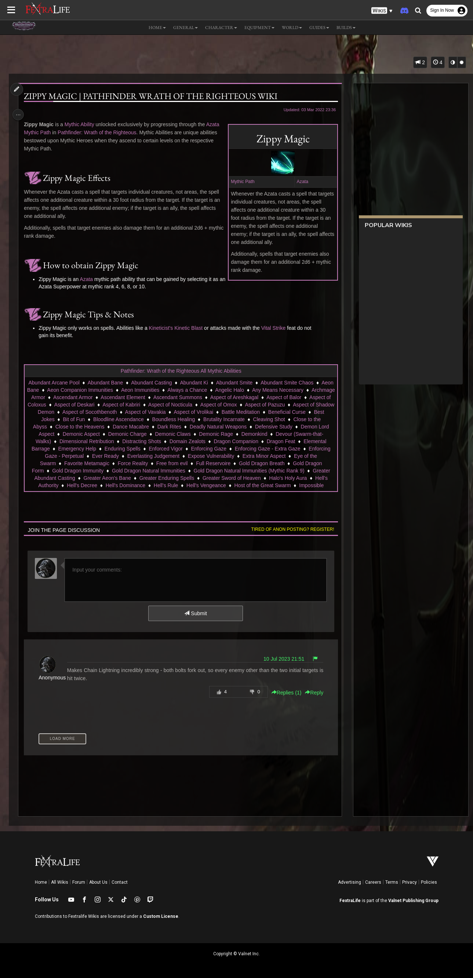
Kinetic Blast (190, 328)
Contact (120, 882)
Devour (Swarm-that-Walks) (161, 441)
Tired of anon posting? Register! (289, 529)
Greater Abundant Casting (215, 478)
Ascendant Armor (150, 397)
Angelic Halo (276, 390)
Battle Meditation (92, 419)
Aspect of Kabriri (227, 405)
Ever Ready (267, 456)
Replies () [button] (284, 693)
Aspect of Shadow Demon (145, 412)
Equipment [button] (259, 27)
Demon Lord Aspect (185, 434)
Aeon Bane (72, 390)
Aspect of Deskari (180, 405)
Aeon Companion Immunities (127, 390)
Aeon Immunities (186, 390)
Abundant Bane (123, 383)
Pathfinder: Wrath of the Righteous (98, 132)
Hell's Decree (245, 485)
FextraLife (350, 900)
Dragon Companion (89, 449)
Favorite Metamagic (240, 463)
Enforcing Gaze (84, 456)
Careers (373, 882)
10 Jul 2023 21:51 (281, 659)
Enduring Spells (272, 449)
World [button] (292, 27)
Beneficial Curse (138, 419)
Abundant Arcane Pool (71, 383)
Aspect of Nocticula (276, 405)
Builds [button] (346, 27)
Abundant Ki (212, 383)
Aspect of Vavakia (265, 412)
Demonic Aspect (235, 434)
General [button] (185, 27)
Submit (195, 613)
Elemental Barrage (178, 449)
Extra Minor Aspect (139, 463)
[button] (382, 10)
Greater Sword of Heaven (105, 485)
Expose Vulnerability (86, 463)
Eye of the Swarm (189, 463)
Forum (78, 882)
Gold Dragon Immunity (235, 471)
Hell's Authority (205, 485)
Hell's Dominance (289, 485)
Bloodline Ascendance (255, 419)
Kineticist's (163, 328)
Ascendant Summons (255, 397)
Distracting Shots (284, 441)
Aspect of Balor (85, 405)
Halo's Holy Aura (161, 485)
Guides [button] (319, 27)
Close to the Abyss (178, 427)
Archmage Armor (103, 397)
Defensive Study (136, 434)
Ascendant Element (200, 397)
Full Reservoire (78, 471)
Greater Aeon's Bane (278, 478)
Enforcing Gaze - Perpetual (215, 456)
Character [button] (221, 27)
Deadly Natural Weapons (80, 434)
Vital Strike (275, 328)
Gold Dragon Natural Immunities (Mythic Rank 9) (122, 478)
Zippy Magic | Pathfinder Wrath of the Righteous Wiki (152, 96)
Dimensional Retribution (229, 441)
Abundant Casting (169, 383)
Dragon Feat (134, 449)
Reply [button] (311, 693)
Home (41, 882)
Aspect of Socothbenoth (210, 412)
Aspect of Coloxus (131, 405)
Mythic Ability (81, 124)
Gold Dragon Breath (127, 471)
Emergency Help (227, 449)
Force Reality (286, 463)
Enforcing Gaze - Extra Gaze (143, 456)
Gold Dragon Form (179, 471)
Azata (300, 181)
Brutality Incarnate (87, 427)
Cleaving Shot (132, 427)
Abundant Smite (252, 383)
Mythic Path (240, 181)
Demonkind (109, 441)
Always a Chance (233, 390)
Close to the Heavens (231, 427)
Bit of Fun (210, 419)
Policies (429, 882)
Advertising (349, 882)
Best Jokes (178, 419)
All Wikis (59, 882)
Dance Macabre (283, 427)
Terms (391, 882)
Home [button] (157, 27)
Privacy (409, 882)
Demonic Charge (281, 434)
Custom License (160, 916)
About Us (98, 882)
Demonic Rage (71, 441)
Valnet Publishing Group (413, 900)
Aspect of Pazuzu (87, 412)
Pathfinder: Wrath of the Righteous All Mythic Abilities (180, 371)
